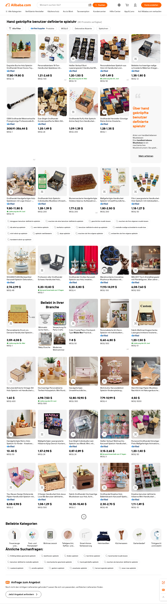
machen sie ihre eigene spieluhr (89, 233)
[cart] (128, 5)
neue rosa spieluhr (127, 568)
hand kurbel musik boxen (116, 556)
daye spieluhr (63, 233)
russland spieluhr (15, 568)
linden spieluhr (71, 556)
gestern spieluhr (56, 568)
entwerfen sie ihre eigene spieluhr (123, 233)
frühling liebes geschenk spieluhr (21, 556)
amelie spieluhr (36, 568)
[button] (90, 5)
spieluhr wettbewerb (42, 233)
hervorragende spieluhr (103, 568)
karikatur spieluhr (62, 227)
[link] (163, 582)
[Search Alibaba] (63, 5)
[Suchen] (100, 5)
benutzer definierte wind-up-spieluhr (91, 227)
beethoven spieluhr (50, 556)
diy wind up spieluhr (16, 227)
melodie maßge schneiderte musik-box (129, 227)
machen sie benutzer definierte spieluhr (121, 562)
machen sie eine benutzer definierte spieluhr (64, 221)
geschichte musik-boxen (100, 221)
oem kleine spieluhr (40, 227)
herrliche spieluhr (92, 556)
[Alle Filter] (15, 28)
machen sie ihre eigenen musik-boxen (132, 221)
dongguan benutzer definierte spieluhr (23, 221)
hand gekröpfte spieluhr (88, 562)
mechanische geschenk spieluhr (58, 562)
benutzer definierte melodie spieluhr (23, 562)
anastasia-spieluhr (78, 568)
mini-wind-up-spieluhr (17, 233)
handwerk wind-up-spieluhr (19, 239)
